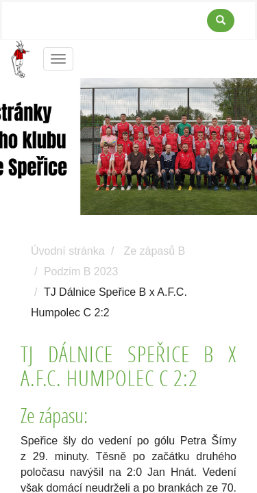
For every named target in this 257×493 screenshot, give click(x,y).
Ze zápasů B (154, 251)
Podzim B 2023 (81, 271)
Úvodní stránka (68, 251)
